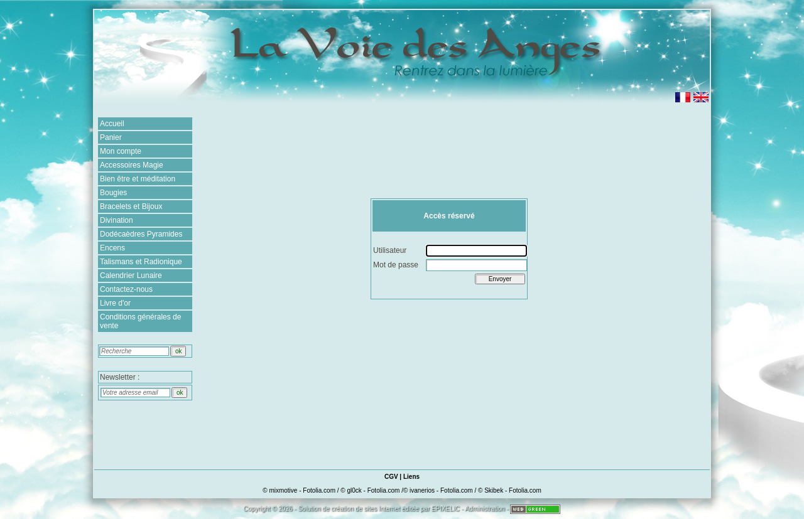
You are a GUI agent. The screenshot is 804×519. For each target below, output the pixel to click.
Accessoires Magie (131, 165)
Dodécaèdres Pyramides (141, 234)
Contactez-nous (126, 289)
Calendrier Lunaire (131, 275)
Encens (112, 247)
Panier (111, 137)
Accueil (112, 123)
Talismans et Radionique (141, 261)
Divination (116, 220)
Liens (411, 476)
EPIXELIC (446, 508)
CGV (391, 476)
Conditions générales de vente (140, 321)
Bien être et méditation (137, 178)
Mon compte (120, 151)
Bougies (113, 192)
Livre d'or (115, 303)
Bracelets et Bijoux (131, 206)
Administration (484, 508)
